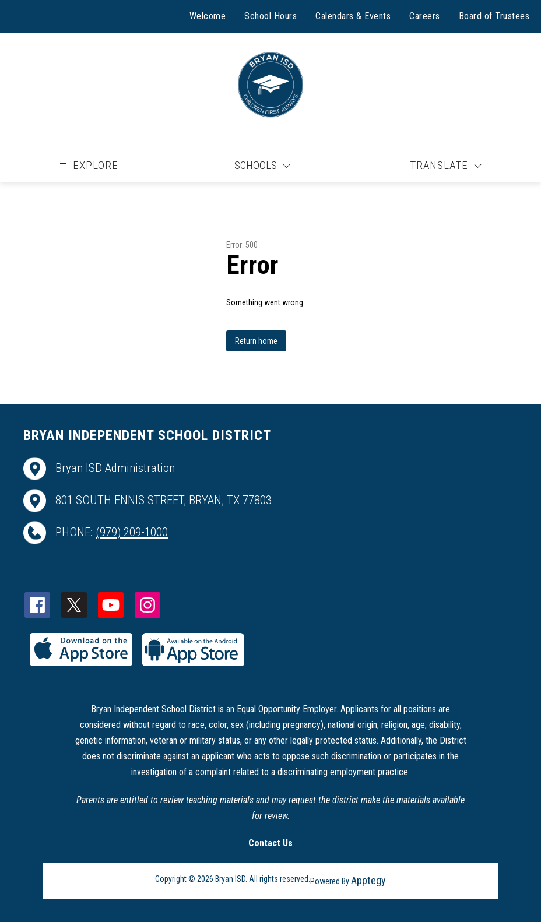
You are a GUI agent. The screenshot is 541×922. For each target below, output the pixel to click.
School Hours (270, 16)
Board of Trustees (494, 16)
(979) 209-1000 (132, 532)
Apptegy (368, 880)
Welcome (207, 16)
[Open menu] (87, 166)
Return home (256, 341)
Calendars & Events (353, 16)
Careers (424, 16)
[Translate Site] (445, 166)
